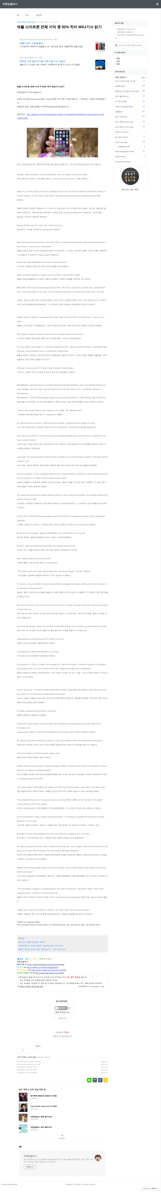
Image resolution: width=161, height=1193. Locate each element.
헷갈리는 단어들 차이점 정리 (130, 91)
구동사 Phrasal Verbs (130, 106)
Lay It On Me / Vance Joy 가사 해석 (28, 1064)
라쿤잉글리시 (10, 4)
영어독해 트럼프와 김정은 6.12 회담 (29, 1062)
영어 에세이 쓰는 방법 (130, 127)
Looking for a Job (131, 146)
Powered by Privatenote (9, 1184)
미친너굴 (39, 22)
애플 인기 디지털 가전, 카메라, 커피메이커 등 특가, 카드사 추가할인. (50, 65)
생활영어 (130, 111)
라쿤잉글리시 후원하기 (125, 32)
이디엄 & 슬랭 (130, 101)
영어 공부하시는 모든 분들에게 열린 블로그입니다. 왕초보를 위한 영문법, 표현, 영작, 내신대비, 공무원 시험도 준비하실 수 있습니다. (58, 1160)
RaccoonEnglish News (130, 151)
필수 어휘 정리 (130, 117)
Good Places (130, 156)
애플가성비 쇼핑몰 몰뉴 (31, 43)
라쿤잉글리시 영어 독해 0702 (26, 1070)
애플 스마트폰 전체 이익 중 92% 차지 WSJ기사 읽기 (59, 27)
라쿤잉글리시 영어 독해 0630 (26, 1072)
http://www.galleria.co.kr (29, 58)
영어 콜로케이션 (130, 96)
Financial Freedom (130, 162)
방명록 (39, 15)
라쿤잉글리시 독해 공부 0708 (26, 1067)
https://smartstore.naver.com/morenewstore (36, 39)
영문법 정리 (130, 86)
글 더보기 (62, 1138)
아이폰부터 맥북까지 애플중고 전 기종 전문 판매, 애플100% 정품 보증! (51, 46)
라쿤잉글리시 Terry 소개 (125, 29)
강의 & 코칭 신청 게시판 (130, 81)
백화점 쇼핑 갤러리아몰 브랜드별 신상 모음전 (42, 61)
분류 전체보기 (121, 77)
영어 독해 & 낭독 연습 (26, 22)
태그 (27, 15)
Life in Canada (130, 142)
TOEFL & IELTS (130, 132)
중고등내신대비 (130, 137)
